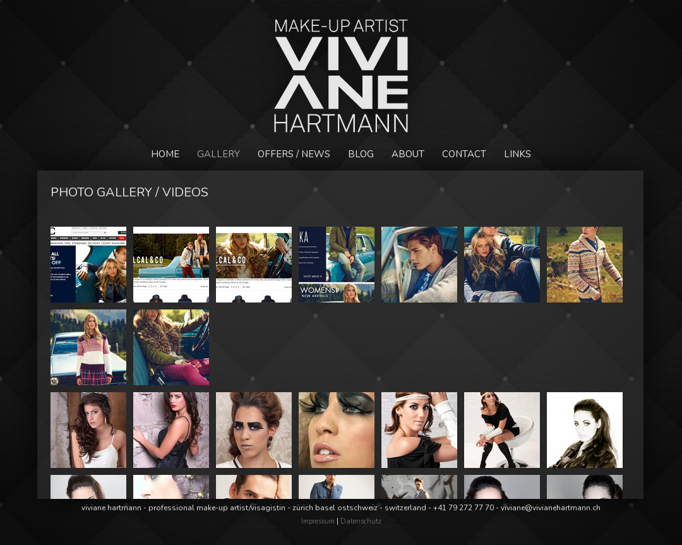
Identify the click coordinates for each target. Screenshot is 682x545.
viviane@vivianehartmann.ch (551, 508)
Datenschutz (360, 521)
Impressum (318, 521)
